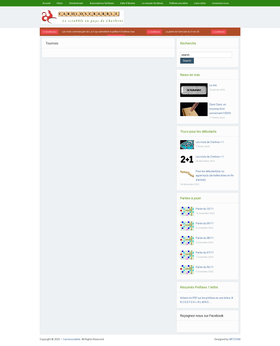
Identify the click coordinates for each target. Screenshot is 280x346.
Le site (213, 85)
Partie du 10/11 (205, 208)
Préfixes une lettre (178, 3)
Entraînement (76, 3)
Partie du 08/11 (205, 237)
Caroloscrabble (71, 339)
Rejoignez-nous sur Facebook (201, 316)
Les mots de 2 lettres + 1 (210, 156)
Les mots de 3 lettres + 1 (210, 142)
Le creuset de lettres (152, 3)
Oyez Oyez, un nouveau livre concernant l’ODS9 (220, 109)
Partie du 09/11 (205, 223)
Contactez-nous (220, 3)
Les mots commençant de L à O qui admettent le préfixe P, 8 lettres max (98, 31)
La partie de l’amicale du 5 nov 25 (182, 31)
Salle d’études (127, 3)
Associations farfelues (102, 3)
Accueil (46, 3)
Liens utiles (200, 3)
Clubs (60, 3)
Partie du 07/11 (205, 252)
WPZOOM (234, 339)
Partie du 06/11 (205, 267)
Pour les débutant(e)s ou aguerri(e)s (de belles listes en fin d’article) (215, 175)
